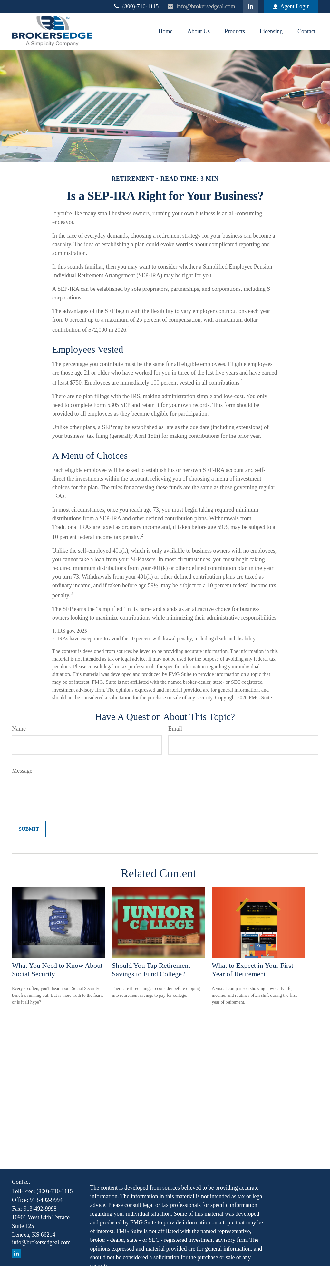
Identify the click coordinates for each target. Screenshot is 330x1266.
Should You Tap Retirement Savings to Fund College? (151, 969)
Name (19, 728)
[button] (165, 31)
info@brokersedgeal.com (201, 6)
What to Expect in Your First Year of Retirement (252, 969)
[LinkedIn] (250, 6)
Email (175, 728)
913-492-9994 (46, 1200)
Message (22, 771)
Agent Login (291, 6)
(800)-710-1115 (136, 6)
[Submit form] (29, 829)
